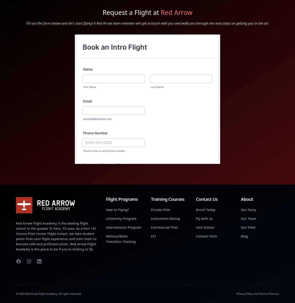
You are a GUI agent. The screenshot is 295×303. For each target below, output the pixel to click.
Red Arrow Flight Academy (41, 294)
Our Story (248, 210)
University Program (121, 219)
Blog (244, 236)
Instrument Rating (165, 219)
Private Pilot (160, 210)
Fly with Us (204, 219)
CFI (153, 236)
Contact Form (206, 236)
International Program (123, 227)
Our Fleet (248, 227)
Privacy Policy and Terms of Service (258, 294)
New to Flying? (117, 210)
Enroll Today (205, 210)
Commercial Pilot (164, 227)
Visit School (205, 227)
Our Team (248, 219)
